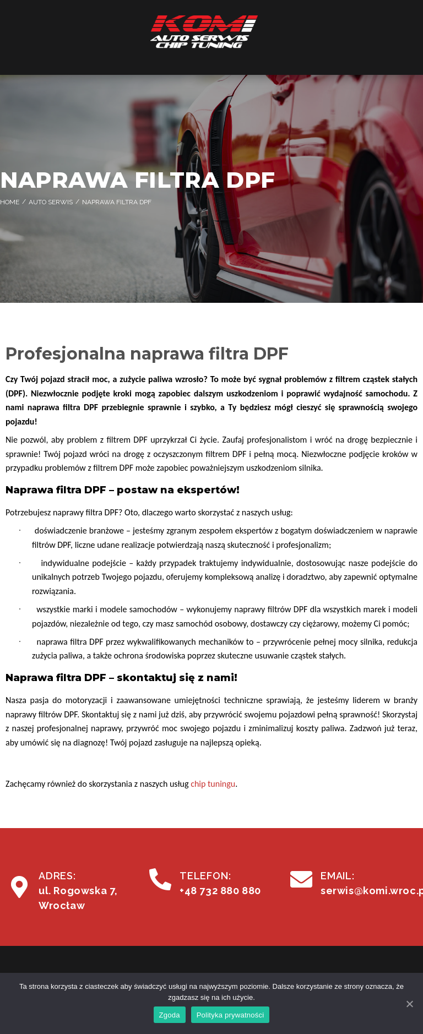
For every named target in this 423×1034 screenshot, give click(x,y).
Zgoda (169, 1015)
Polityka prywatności (230, 1015)
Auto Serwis (51, 202)
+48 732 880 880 (220, 890)
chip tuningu (213, 784)
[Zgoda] (409, 1003)
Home (9, 202)
